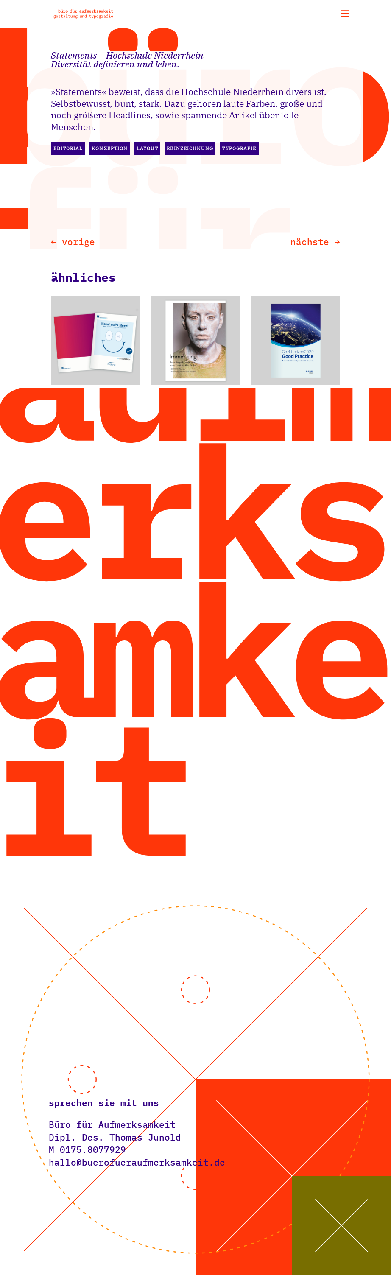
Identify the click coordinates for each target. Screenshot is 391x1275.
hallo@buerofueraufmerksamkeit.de (137, 1162)
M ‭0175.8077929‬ (87, 1149)
